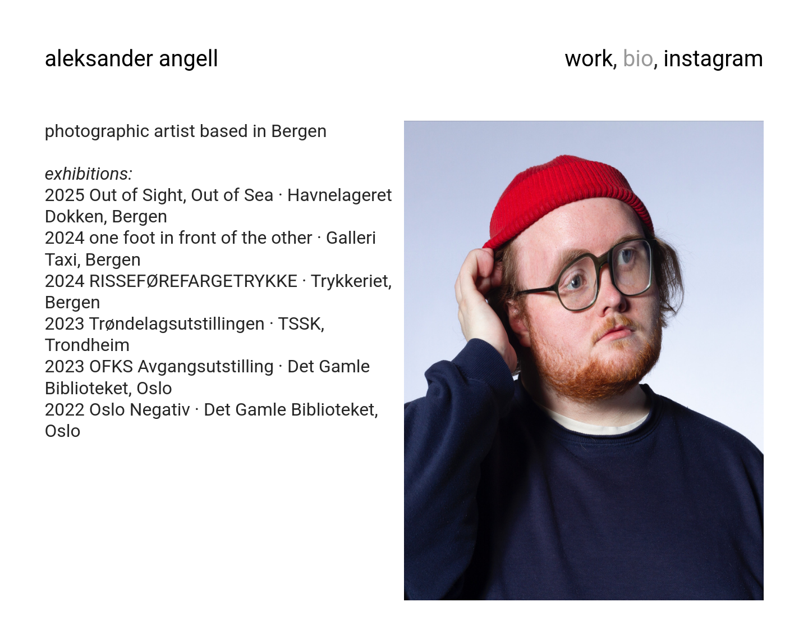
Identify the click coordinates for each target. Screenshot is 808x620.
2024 (66, 237)
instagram (713, 58)
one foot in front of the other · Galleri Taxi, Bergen (210, 248)
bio (638, 58)
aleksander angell (131, 58)
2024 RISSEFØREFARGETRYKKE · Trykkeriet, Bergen (218, 292)
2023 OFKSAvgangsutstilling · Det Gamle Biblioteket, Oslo (207, 377)
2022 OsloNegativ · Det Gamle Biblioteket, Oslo (211, 420)
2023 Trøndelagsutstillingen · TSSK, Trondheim (184, 334)
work (588, 58)
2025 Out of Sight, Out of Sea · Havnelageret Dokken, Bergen (218, 206)
